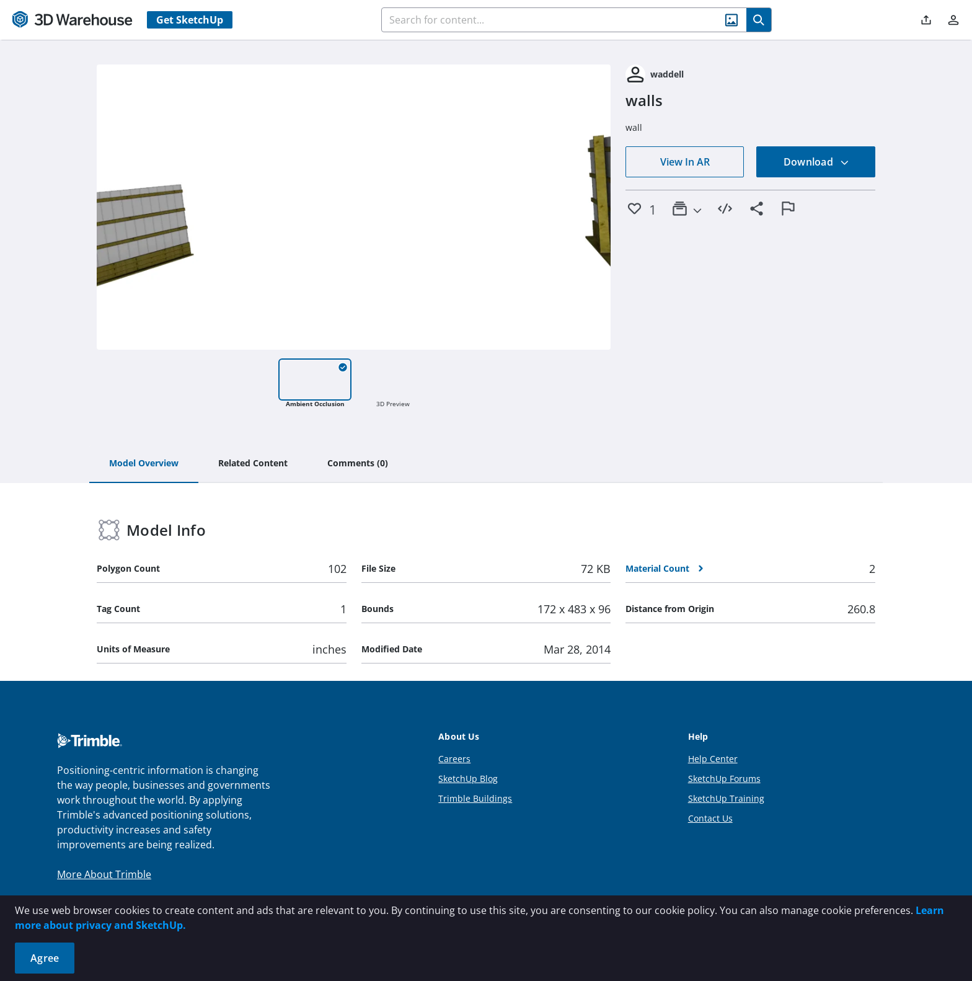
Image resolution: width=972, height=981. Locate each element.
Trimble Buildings (475, 798)
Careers (454, 759)
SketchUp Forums (724, 778)
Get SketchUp (189, 20)
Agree (44, 958)
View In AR (685, 162)
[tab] (143, 464)
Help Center (713, 759)
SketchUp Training (726, 798)
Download (816, 162)
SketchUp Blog (468, 778)
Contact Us (710, 818)
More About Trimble (104, 874)
